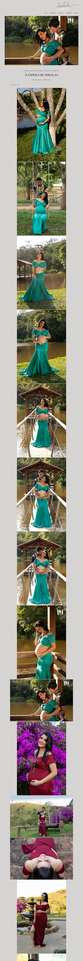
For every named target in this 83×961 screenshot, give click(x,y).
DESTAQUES (61, 13)
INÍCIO (45, 13)
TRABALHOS (53, 13)
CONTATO (76, 13)
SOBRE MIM (68, 13)
